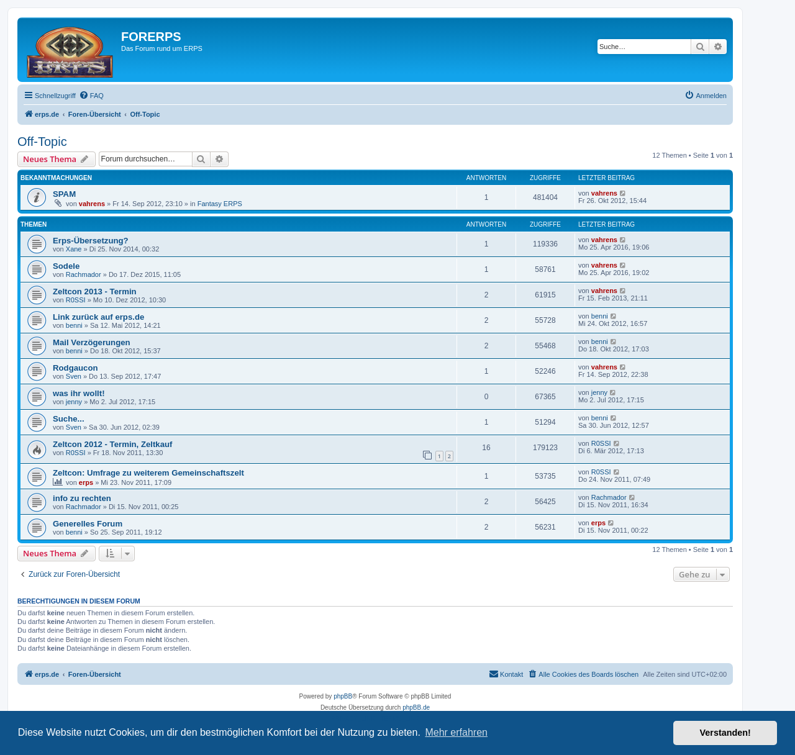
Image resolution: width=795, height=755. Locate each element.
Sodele (66, 266)
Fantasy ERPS (220, 203)
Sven (73, 376)
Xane (74, 249)
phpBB (343, 696)
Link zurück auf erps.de (98, 317)
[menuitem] (91, 95)
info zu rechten (82, 498)
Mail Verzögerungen (91, 342)
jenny (74, 401)
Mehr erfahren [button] (456, 732)
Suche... (68, 418)
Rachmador (83, 274)
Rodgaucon (75, 368)
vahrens (92, 203)
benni (74, 325)
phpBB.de (416, 707)
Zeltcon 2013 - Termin (95, 291)
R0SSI (76, 300)
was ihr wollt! (79, 393)
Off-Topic (42, 141)
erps (86, 482)
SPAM (64, 194)
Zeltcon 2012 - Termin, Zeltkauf (113, 444)
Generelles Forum (87, 523)
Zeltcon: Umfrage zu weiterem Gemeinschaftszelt (148, 472)
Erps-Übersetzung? (91, 240)
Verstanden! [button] (725, 733)
